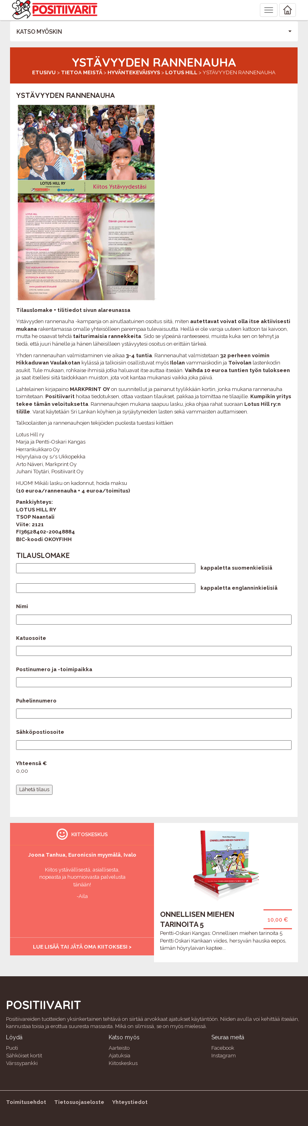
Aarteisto (119, 1048)
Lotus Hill (181, 72)
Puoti (12, 1048)
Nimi (22, 606)
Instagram (223, 1056)
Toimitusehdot (26, 1102)
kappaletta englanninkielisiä (239, 588)
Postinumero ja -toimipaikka (54, 669)
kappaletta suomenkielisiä (236, 568)
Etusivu (44, 72)
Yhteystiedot (130, 1102)
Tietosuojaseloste (79, 1102)
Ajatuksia (119, 1056)
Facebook (222, 1048)
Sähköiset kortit (24, 1056)
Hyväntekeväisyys (133, 72)
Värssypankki (22, 1063)
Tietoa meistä (81, 72)
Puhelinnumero (36, 701)
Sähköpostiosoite (40, 732)
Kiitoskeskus (123, 1063)
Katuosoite (31, 638)
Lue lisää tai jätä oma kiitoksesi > (82, 947)
